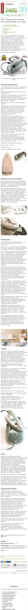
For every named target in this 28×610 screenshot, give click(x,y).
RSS (25, 562)
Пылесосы (5, 601)
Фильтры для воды (7, 600)
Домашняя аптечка (8, 606)
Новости (4, 14)
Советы (15, 14)
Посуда (4, 607)
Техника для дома (13, 556)
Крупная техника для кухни (10, 592)
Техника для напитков (8, 598)
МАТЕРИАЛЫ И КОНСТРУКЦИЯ (11, 26)
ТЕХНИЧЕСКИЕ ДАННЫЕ (10, 25)
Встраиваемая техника (8, 593)
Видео (11, 15)
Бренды (20, 15)
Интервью (15, 15)
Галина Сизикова (20, 565)
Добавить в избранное (5, 1)
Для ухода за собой (8, 604)
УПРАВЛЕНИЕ (7, 28)
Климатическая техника (9, 609)
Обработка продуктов (8, 596)
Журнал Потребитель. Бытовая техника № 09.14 (15, 558)
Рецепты (20, 14)
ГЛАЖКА (6, 29)
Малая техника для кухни (9, 595)
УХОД (5, 31)
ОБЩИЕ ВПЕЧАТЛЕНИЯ (10, 32)
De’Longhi (7, 556)
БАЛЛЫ (5, 33)
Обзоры (11, 14)
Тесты (6, 17)
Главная (2, 17)
